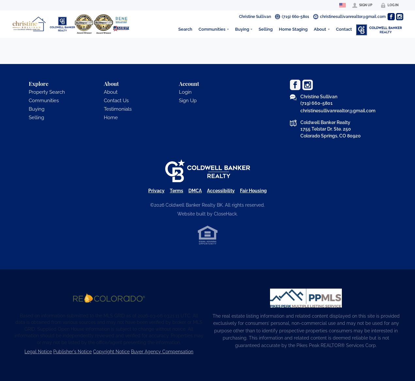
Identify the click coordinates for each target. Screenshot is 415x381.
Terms (176, 190)
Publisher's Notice (72, 351)
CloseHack (225, 213)
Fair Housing (253, 190)
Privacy (156, 190)
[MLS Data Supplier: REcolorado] (109, 298)
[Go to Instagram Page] (399, 16)
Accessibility (221, 190)
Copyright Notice (111, 351)
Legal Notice (38, 351)
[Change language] (342, 5)
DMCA (195, 190)
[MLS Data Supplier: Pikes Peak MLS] (305, 298)
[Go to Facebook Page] (391, 16)
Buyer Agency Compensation (162, 351)
